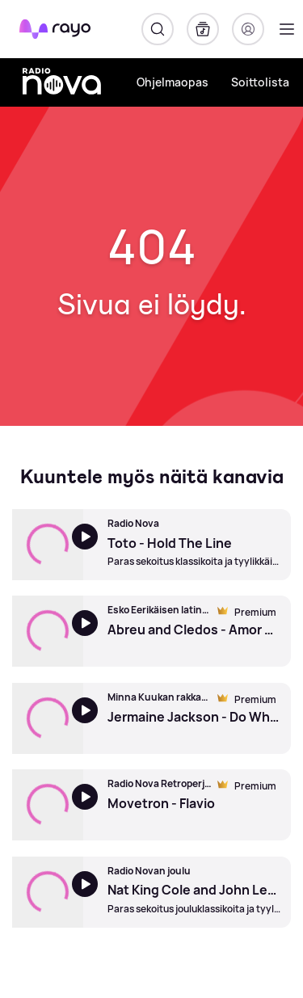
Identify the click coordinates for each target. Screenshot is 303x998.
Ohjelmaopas (172, 82)
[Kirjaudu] (248, 29)
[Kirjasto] (203, 29)
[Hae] (157, 29)
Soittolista (260, 82)
